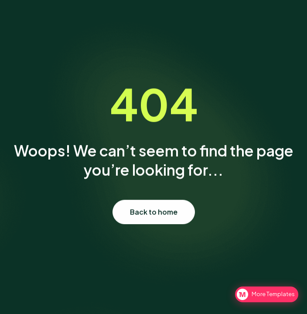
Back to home (153, 212)
